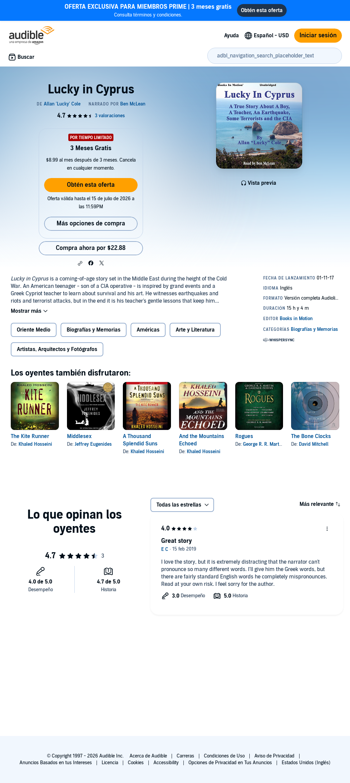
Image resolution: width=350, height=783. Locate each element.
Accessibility (166, 763)
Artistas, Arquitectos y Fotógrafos (57, 349)
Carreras (185, 756)
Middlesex (79, 436)
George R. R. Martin (263, 444)
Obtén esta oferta (91, 184)
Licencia (110, 763)
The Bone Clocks (311, 436)
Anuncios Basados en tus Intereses (56, 763)
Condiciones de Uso (224, 756)
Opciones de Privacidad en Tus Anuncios (230, 763)
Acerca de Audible (148, 756)
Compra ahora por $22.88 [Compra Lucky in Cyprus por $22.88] (91, 248)
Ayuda (231, 35)
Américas (148, 330)
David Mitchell (313, 444)
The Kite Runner (30, 436)
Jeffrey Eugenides (93, 444)
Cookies (136, 763)
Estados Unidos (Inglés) (306, 763)
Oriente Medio (33, 330)
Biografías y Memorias (93, 330)
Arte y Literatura (195, 330)
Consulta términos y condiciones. (148, 10)
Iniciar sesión (318, 35)
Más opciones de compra (91, 223)
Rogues (244, 436)
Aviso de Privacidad (274, 756)
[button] (80, 263)
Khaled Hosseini (35, 444)
